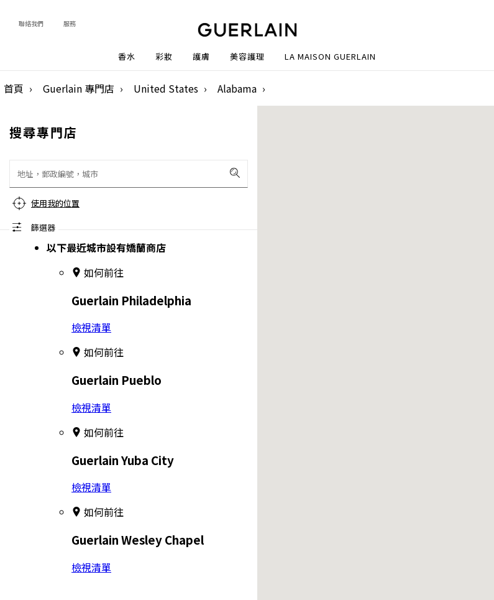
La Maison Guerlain (330, 56)
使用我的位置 (55, 203)
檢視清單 (91, 327)
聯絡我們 (31, 23)
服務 (69, 23)
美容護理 (247, 56)
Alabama (237, 88)
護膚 (201, 56)
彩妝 (164, 56)
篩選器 (43, 227)
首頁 (14, 88)
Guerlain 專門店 (78, 88)
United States (166, 88)
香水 (126, 56)
